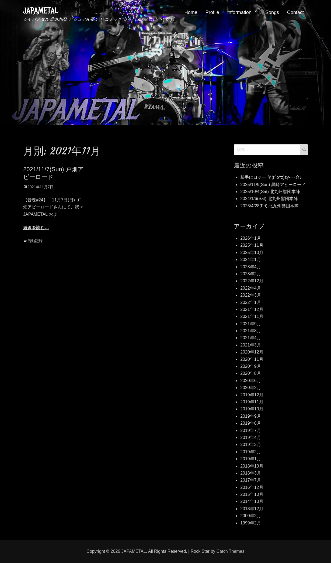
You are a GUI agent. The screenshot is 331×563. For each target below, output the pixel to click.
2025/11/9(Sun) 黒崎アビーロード (273, 184)
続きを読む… (36, 227)
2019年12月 (251, 395)
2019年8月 (250, 423)
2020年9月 (250, 366)
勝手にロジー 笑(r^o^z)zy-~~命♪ (271, 177)
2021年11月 (251, 316)
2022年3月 (250, 295)
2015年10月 (251, 494)
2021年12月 (251, 309)
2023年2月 (250, 274)
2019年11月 (251, 402)
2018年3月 (250, 473)
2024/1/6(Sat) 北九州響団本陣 (269, 198)
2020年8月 (250, 373)
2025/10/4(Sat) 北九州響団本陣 (270, 191)
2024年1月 (250, 259)
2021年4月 (250, 337)
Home (190, 12)
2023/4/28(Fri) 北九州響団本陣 (269, 206)
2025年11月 (251, 245)
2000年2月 (250, 515)
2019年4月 (250, 437)
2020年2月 (250, 387)
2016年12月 (251, 487)
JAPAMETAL (40, 11)
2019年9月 (250, 416)
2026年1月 (250, 238)
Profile (212, 12)
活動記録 (35, 241)
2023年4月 (250, 267)
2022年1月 (250, 302)
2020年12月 (251, 352)
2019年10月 (251, 409)
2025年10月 (251, 252)
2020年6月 (250, 380)
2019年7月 (250, 430)
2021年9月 (250, 323)
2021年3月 (250, 345)
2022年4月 (250, 288)
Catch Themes (231, 551)
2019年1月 (250, 458)
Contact (295, 12)
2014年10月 (251, 501)
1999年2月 (250, 523)
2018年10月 (251, 466)
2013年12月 (251, 508)
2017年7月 (250, 480)
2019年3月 (250, 444)
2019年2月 (250, 451)
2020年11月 (251, 359)
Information (239, 12)
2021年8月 (250, 330)
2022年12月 (251, 281)
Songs (272, 12)
